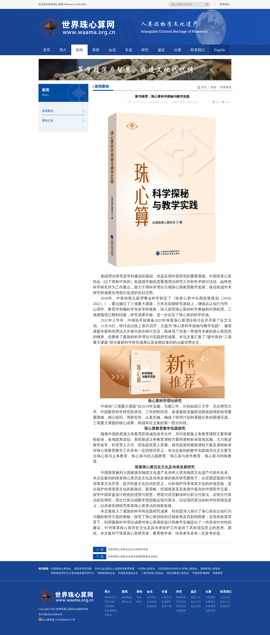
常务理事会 (111, 610)
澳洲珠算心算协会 (210, 568)
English (219, 50)
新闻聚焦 (47, 110)
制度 (138, 601)
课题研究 (181, 597)
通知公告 (47, 120)
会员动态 (152, 601)
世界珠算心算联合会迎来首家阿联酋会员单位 (133, 556)
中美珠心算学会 (146, 568)
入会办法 (225, 597)
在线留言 (225, 606)
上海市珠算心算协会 (152, 573)
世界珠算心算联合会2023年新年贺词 (128, 549)
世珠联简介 (111, 597)
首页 (46, 50)
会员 (112, 50)
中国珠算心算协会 (61, 568)
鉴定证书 (196, 601)
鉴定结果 (196, 606)
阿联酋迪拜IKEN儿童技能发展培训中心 (72, 573)
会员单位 (152, 597)
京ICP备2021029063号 (50, 614)
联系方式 (225, 601)
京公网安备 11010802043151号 (58, 619)
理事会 (108, 615)
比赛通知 (211, 597)
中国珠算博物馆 (201, 573)
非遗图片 (167, 601)
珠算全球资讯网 (83, 568)
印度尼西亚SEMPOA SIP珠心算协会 (177, 568)
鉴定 (161, 50)
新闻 (79, 50)
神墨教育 (218, 573)
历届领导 (110, 606)
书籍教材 (181, 610)
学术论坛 (181, 601)
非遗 (128, 50)
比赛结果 (211, 610)
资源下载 (167, 606)
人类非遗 (167, 597)
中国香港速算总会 (128, 573)
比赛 (177, 50)
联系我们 (225, 4)
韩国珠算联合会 (106, 573)
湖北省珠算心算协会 (178, 573)
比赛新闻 (211, 606)
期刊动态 (181, 606)
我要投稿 (152, 606)
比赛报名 (211, 601)
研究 (145, 50)
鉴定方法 (196, 597)
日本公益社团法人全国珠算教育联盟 (114, 568)
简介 (63, 50)
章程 (95, 50)
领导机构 (110, 601)
